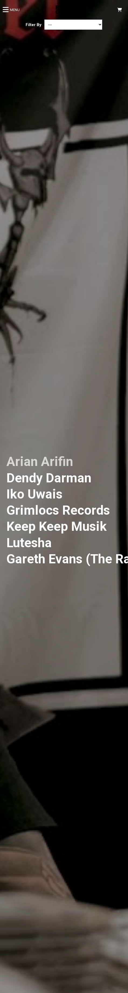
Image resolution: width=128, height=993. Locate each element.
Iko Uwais (34, 494)
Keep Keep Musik (56, 526)
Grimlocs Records (58, 510)
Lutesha (29, 542)
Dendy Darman (48, 478)
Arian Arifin (39, 461)
